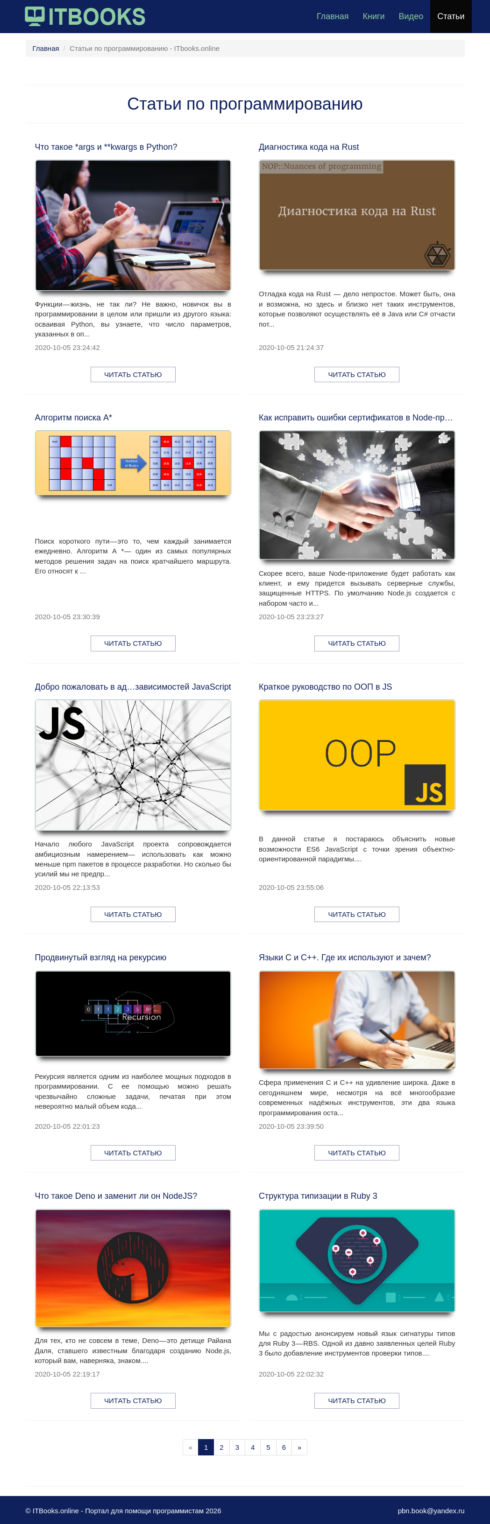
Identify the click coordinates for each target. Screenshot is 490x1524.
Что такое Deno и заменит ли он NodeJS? (116, 1196)
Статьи (450, 16)
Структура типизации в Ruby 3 (318, 1196)
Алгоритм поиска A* (73, 417)
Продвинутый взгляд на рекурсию (101, 957)
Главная (333, 16)
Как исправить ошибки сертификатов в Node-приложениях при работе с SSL (357, 417)
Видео (411, 16)
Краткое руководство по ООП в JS (325, 687)
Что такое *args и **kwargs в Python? (106, 147)
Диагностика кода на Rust (309, 147)
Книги (373, 16)
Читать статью (133, 374)
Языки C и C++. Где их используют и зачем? (345, 957)
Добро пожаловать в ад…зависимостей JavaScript (133, 687)
